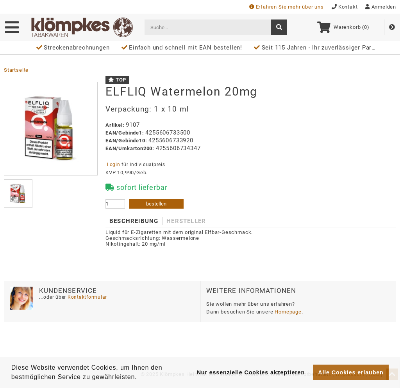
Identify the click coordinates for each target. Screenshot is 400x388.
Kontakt (345, 7)
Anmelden (380, 7)
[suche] (279, 27)
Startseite (16, 70)
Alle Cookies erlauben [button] (350, 372)
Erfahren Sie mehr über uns (286, 7)
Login (113, 164)
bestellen (156, 204)
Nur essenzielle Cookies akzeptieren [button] (251, 372)
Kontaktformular (86, 297)
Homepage (288, 312)
